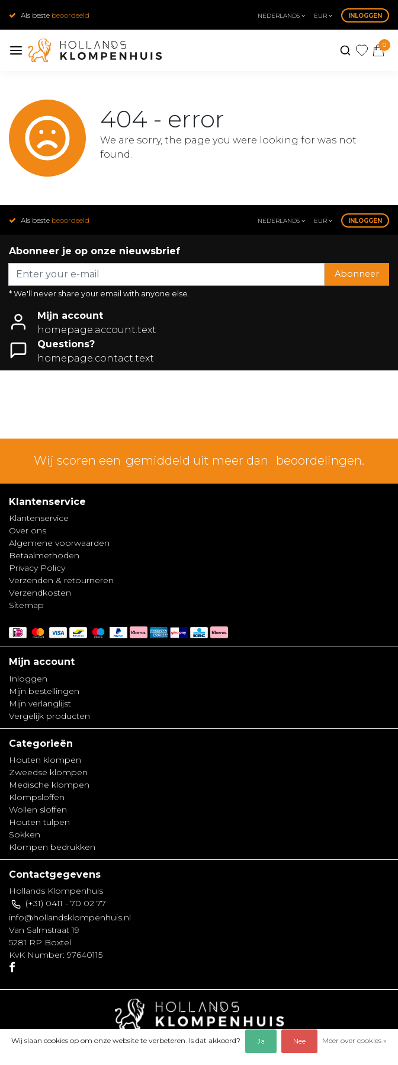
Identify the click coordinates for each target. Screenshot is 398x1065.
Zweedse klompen (48, 772)
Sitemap (26, 605)
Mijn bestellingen (44, 691)
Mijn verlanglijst (40, 703)
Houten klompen (45, 759)
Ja (261, 1041)
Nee (299, 1041)
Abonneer (357, 273)
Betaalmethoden (44, 555)
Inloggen (365, 16)
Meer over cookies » (354, 1040)
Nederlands (281, 16)
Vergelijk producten (49, 716)
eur (323, 16)
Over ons (27, 530)
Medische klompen (49, 784)
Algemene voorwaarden (59, 543)
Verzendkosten (40, 592)
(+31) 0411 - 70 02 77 (65, 903)
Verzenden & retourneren (61, 580)
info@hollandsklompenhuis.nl (70, 917)
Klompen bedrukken (52, 847)
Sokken (24, 834)
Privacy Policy (37, 567)
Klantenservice (39, 518)
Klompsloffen (37, 797)
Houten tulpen (39, 822)
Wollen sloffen (38, 809)
